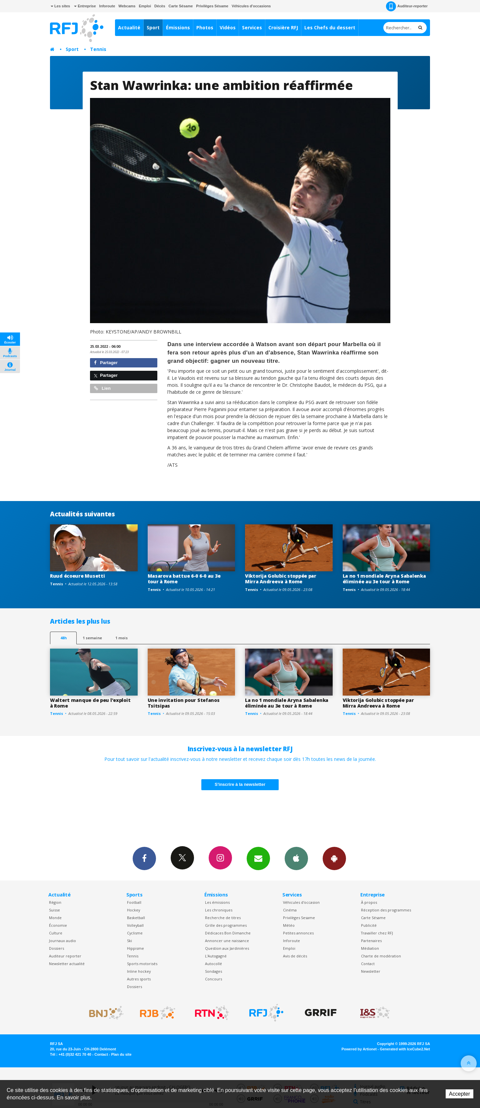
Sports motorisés (142, 963)
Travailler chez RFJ (377, 933)
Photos (204, 27)
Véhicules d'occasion (301, 902)
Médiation (370, 948)
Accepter (459, 1094)
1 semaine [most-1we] (92, 637)
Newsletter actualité (67, 963)
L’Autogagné (216, 956)
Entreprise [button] (85, 6)
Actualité (129, 27)
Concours (213, 979)
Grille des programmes (226, 925)
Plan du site (121, 1054)
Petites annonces (298, 933)
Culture (55, 933)
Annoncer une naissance (227, 940)
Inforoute (107, 6)
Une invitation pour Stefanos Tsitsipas (184, 703)
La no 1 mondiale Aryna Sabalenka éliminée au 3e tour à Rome (384, 579)
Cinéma (290, 910)
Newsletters (258, 858)
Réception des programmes (386, 910)
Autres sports (139, 979)
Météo (289, 925)
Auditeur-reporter (407, 6)
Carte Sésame (181, 6)
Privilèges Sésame (212, 6)
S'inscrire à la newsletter (240, 784)
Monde (55, 917)
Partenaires (371, 940)
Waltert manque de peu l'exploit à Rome (90, 703)
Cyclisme (135, 933)
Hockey (133, 910)
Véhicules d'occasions (251, 6)
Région (55, 902)
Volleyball (135, 925)
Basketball (136, 917)
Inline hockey (139, 971)
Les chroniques (218, 910)
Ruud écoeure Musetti (77, 576)
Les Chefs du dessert (329, 27)
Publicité (369, 925)
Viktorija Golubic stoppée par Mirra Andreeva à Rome (280, 579)
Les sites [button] (60, 6)
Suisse (54, 910)
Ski (129, 940)
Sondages (213, 971)
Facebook (144, 858)
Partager (106, 362)
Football (134, 902)
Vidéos (228, 27)
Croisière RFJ (283, 27)
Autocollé (213, 963)
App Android (334, 858)
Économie (58, 925)
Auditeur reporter (65, 956)
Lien (102, 388)
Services (252, 27)
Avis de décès (295, 956)
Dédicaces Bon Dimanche (228, 933)
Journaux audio (62, 940)
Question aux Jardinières (227, 948)
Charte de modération (381, 956)
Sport (153, 27)
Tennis (98, 49)
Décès (159, 6)
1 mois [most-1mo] (121, 637)
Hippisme (135, 948)
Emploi (145, 6)
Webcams (126, 6)
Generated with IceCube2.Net (405, 1049)
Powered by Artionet (359, 1049)
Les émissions (217, 902)
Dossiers (56, 948)
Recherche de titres (223, 917)
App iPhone (296, 858)
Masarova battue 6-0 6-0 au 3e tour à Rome (184, 579)
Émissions (178, 27)
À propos (369, 902)
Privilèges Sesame (299, 917)
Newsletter (370, 971)
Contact (368, 963)
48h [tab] (63, 637)
